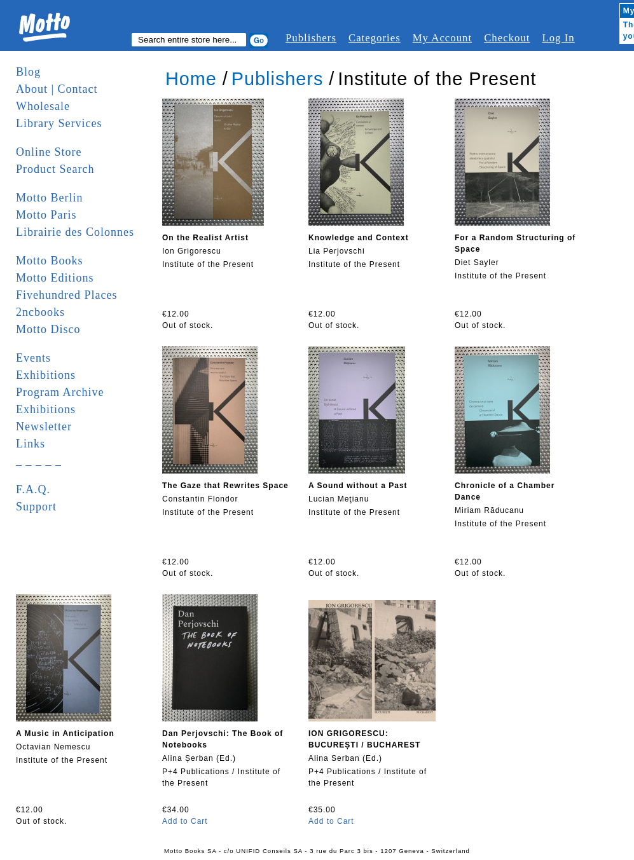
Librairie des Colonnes (75, 232)
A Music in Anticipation (65, 733)
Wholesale (43, 106)
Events (33, 358)
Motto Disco (48, 329)
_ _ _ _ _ (39, 460)
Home (191, 79)
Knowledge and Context (358, 237)
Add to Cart (185, 821)
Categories (374, 38)
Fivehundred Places (66, 295)
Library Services (59, 123)
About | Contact (57, 89)
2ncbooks (40, 312)
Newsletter (44, 426)
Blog (28, 71)
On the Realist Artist (205, 237)
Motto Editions (55, 277)
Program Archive (60, 392)
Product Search (55, 169)
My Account (442, 38)
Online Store (49, 152)
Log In (558, 38)
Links (30, 443)
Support (36, 506)
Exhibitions (46, 375)
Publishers (311, 38)
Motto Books (49, 260)
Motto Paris (46, 214)
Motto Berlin (49, 197)
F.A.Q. (33, 489)
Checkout (507, 38)
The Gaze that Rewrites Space (225, 485)
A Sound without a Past (358, 485)
